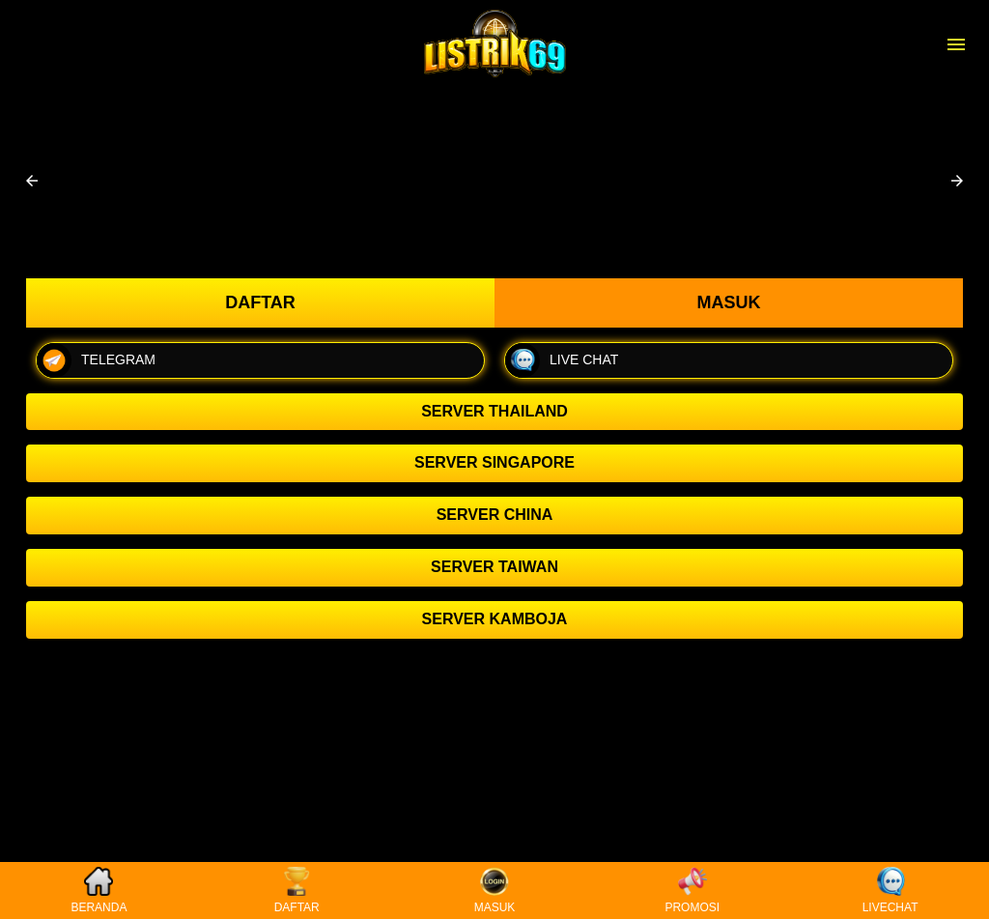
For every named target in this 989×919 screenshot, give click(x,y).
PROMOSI (692, 890)
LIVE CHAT (561, 360)
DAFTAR (297, 890)
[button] (31, 180)
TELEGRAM (96, 360)
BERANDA (99, 890)
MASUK (495, 890)
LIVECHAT (890, 890)
